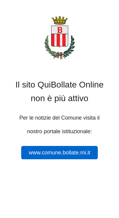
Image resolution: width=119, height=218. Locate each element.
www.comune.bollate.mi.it (59, 153)
